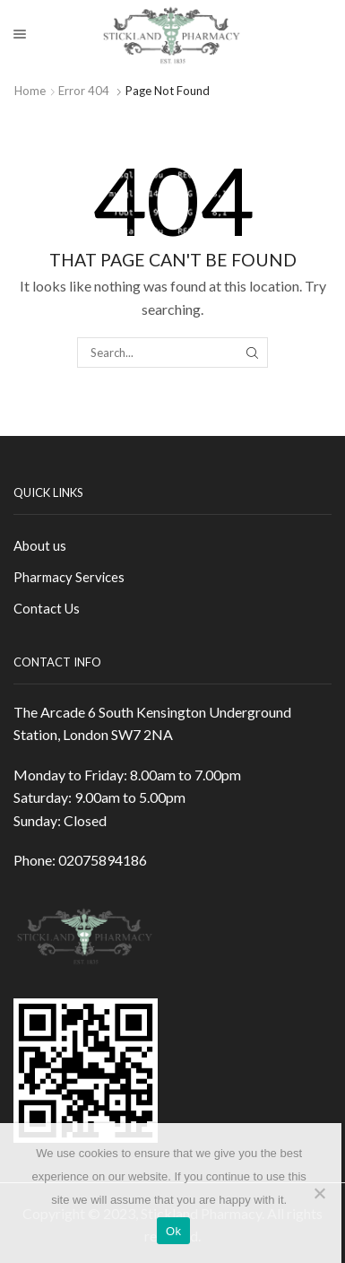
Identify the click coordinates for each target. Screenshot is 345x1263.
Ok (173, 1231)
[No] (319, 1193)
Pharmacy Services (69, 577)
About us (39, 545)
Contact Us (46, 608)
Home (30, 90)
